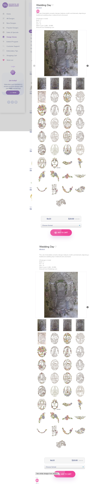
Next (87, 66)
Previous (34, 66)
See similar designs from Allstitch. (47, 473)
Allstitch (39, 8)
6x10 (48, 219)
